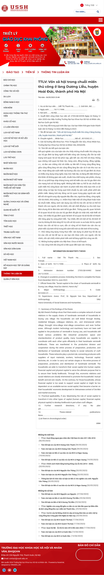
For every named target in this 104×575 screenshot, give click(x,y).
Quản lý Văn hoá (11, 279)
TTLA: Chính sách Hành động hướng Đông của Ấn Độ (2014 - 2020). (67, 464)
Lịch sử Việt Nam (12, 133)
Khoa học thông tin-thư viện (16, 114)
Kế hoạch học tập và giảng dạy (17, 266)
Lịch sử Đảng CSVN (12, 152)
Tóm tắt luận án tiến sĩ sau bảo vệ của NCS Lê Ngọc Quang (63, 460)
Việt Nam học (10, 260)
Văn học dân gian (12, 249)
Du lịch (7, 97)
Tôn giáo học (10, 221)
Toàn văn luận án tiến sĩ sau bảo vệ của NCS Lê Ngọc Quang (64, 453)
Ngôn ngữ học (11, 174)
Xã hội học (9, 254)
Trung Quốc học (12, 232)
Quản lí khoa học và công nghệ (16, 203)
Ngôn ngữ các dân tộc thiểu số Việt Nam (15, 186)
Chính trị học (10, 86)
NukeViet (60, 563)
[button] (87, 5)
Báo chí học (9, 80)
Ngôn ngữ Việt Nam (13, 180)
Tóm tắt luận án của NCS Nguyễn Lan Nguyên (59, 494)
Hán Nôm (8, 108)
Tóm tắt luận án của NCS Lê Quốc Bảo (56, 536)
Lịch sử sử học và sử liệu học (16, 139)
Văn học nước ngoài (13, 243)
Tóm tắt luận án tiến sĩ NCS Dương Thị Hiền (57, 502)
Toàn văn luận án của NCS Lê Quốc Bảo (56, 532)
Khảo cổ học (10, 122)
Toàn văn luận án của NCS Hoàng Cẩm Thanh (58, 449)
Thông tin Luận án (13, 274)
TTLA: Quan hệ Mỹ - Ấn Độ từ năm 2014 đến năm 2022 (62, 528)
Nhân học (8, 169)
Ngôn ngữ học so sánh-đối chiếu (17, 194)
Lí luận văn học (11, 127)
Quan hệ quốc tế (12, 210)
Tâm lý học (9, 215)
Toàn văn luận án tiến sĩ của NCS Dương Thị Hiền (60, 498)
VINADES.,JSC (16, 565)
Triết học (8, 227)
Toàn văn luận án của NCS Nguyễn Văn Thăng (59, 475)
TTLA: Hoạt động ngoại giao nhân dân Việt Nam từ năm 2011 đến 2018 (68, 438)
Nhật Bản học (10, 163)
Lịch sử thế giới (11, 147)
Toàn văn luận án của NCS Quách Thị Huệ (57, 524)
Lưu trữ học (10, 157)
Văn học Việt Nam (12, 238)
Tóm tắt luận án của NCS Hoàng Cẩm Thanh (58, 445)
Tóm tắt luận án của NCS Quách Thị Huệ (56, 520)
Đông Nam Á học (11, 102)
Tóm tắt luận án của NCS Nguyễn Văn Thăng (58, 471)
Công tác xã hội (11, 91)
